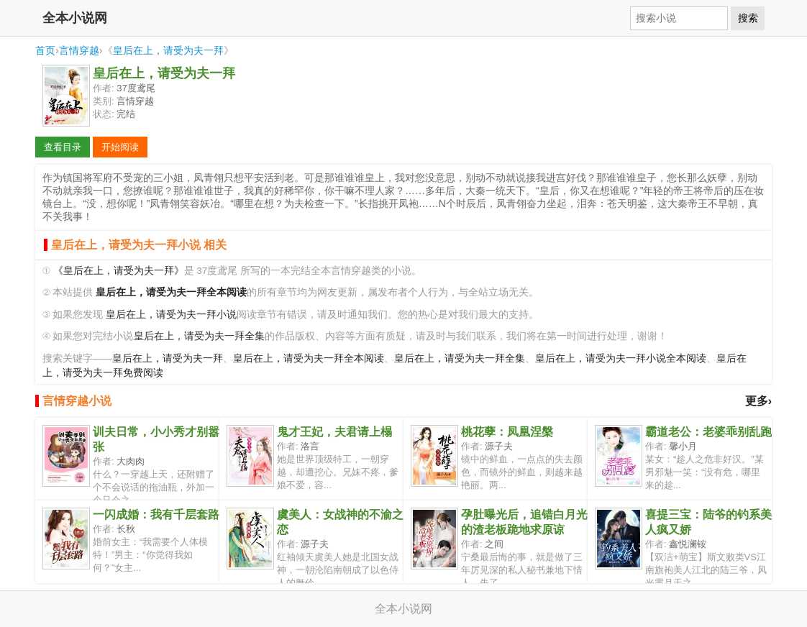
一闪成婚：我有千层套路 (156, 514)
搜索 (748, 18)
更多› (758, 401)
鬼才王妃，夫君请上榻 (334, 432)
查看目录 (62, 147)
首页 (45, 50)
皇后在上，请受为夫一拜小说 (171, 314)
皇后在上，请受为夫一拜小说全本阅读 (620, 358)
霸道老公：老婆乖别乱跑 (708, 432)
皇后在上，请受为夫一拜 (168, 50)
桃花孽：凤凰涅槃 (507, 432)
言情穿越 (79, 50)
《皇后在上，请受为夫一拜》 (118, 270)
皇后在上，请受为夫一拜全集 (199, 336)
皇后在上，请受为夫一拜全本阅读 (308, 358)
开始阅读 (120, 147)
